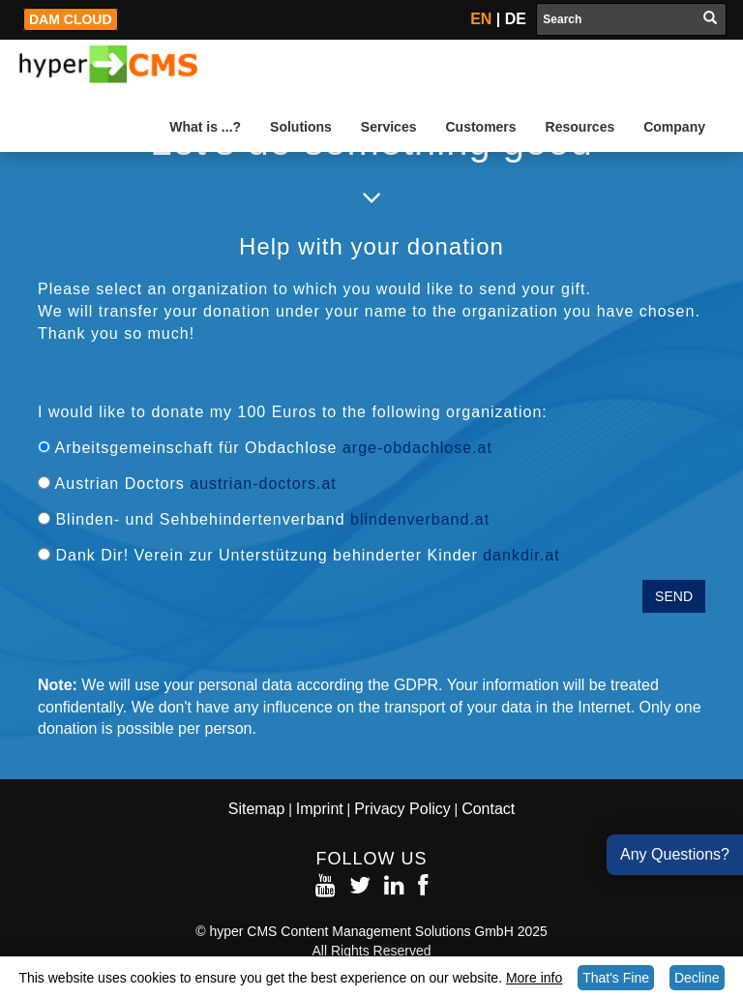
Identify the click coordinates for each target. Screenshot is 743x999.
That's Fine (615, 977)
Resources (580, 127)
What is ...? (205, 127)
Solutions (301, 127)
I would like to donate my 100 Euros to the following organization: (293, 412)
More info (534, 977)
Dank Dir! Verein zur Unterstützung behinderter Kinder (299, 555)
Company (674, 127)
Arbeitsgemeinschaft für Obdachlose (265, 447)
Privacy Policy (402, 809)
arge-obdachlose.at (417, 447)
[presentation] (185, 617)
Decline (697, 977)
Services (389, 127)
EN (480, 19)
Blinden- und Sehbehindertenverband (264, 519)
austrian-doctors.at (263, 483)
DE (515, 19)
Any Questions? (674, 854)
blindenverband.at (420, 519)
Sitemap (256, 809)
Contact (488, 809)
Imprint (319, 809)
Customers (480, 127)
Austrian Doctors (187, 483)
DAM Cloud (70, 19)
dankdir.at (521, 555)
